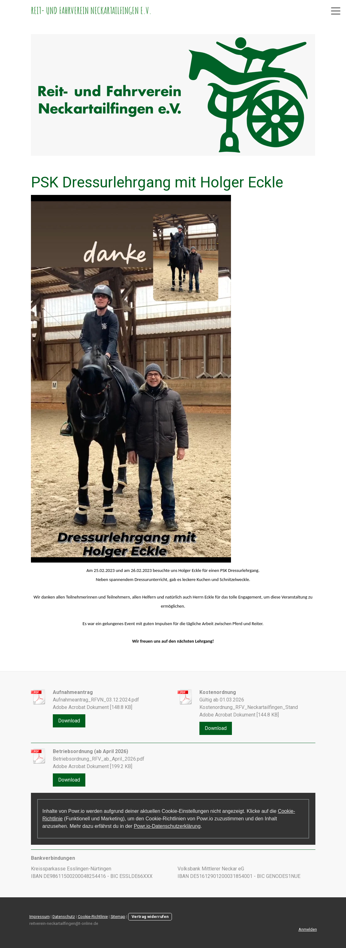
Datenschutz (64, 916)
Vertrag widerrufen (150, 916)
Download (69, 721)
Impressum (39, 916)
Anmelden (307, 929)
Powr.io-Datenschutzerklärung (167, 826)
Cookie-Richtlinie (93, 916)
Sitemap (118, 916)
